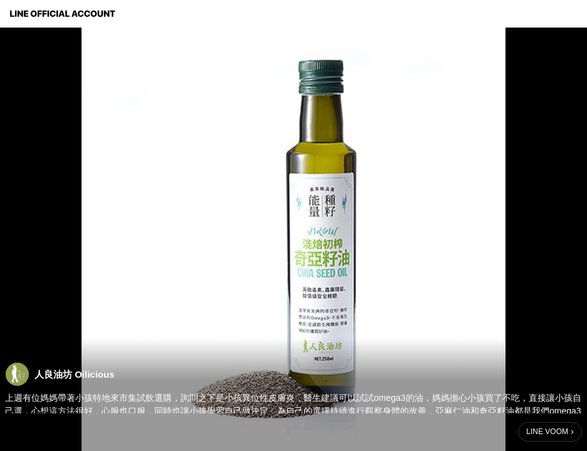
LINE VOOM (547, 431)
